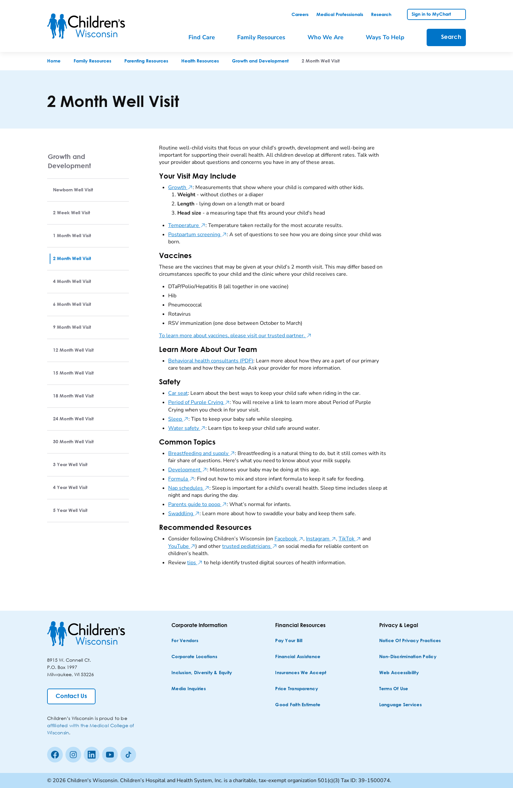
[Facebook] (55, 754)
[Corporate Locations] (194, 657)
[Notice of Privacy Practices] (410, 641)
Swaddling (184, 513)
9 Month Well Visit (72, 327)
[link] (300, 14)
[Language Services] (400, 705)
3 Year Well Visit (70, 465)
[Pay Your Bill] (288, 641)
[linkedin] (91, 754)
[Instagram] (73, 754)
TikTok (350, 538)
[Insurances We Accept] (300, 673)
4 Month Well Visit (72, 281)
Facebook (288, 538)
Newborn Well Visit (73, 190)
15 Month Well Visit (73, 373)
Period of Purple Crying (199, 402)
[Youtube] (110, 754)
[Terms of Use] (393, 689)
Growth (180, 187)
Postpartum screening (197, 234)
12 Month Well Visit (73, 350)
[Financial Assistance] (297, 657)
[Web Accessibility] (399, 673)
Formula (181, 478)
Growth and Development (69, 161)
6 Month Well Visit (72, 304)
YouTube (181, 546)
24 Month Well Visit (73, 419)
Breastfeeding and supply (201, 453)
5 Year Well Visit (70, 510)
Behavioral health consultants (210, 360)
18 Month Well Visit (73, 396)
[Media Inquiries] (188, 689)
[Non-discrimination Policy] (407, 657)
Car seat (178, 393)
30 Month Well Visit (73, 442)
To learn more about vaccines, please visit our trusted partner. (235, 335)
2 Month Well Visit (72, 258)
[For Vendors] (184, 641)
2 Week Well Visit (71, 213)
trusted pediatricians (249, 546)
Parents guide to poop (197, 504)
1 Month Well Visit (72, 236)
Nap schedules (188, 488)
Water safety (186, 428)
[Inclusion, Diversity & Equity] (201, 673)
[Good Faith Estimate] (297, 705)
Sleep (178, 419)
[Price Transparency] (296, 689)
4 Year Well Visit (70, 487)
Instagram (321, 538)
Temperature (186, 225)
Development (187, 469)
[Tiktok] (128, 754)
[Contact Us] (71, 696)
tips (195, 562)
